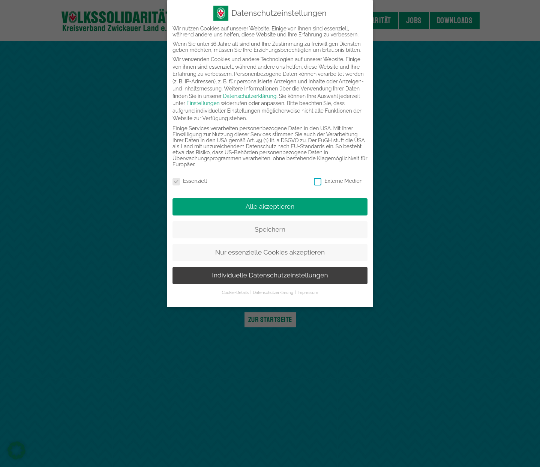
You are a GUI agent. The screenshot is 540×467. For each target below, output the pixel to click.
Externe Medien (338, 181)
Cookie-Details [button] (236, 292)
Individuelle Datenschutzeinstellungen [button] (270, 275)
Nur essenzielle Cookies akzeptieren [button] (270, 252)
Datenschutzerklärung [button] (273, 292)
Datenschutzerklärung (250, 96)
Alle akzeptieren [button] (270, 206)
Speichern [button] (270, 229)
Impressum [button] (308, 292)
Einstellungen (202, 103)
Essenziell (189, 181)
